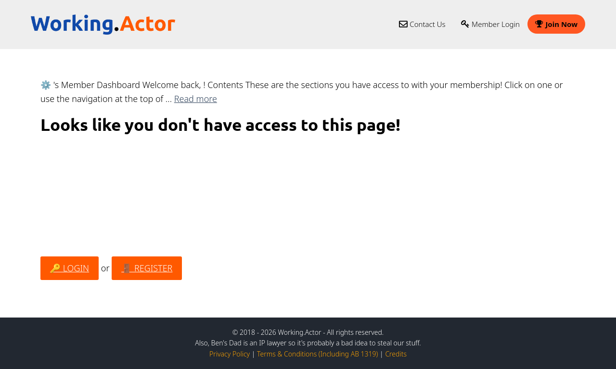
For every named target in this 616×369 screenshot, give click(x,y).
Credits (396, 353)
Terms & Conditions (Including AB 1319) (317, 353)
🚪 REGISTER (146, 268)
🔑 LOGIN (69, 268)
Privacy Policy (229, 353)
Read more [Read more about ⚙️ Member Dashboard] (195, 98)
